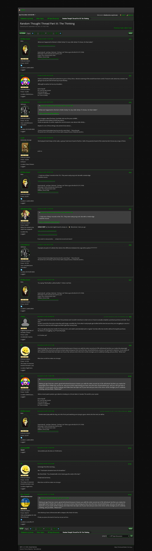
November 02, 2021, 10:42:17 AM (46, 411)
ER (21, 345)
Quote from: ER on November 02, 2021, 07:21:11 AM (54, 379)
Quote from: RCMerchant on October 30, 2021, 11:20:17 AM (56, 106)
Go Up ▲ (130, 547)
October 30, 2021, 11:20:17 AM (45, 39)
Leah (22, 138)
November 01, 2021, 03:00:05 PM (46, 316)
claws (23, 316)
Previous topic (119, 28)
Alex (22, 75)
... (38, 33)
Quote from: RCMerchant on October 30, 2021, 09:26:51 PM (56, 212)
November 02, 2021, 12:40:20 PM (46, 447)
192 (56, 33)
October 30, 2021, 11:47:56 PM (45, 209)
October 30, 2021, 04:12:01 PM (45, 75)
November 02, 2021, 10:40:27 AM (46, 376)
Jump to (104, 536)
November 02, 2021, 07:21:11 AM (46, 345)
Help (115, 547)
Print (130, 33)
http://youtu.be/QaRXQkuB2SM (47, 231)
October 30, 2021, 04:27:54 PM (45, 102)
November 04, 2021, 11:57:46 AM (46, 494)
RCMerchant (25, 39)
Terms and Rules (122, 547)
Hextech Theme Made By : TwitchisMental (30, 549)
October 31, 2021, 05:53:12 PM (45, 244)
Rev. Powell (25, 494)
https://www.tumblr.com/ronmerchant (48, 59)
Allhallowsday (26, 209)
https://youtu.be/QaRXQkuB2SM (47, 234)
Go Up (21, 529)
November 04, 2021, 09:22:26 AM (46, 463)
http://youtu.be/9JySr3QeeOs (46, 46)
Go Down (22, 33)
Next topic (128, 28)
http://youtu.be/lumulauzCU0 (46, 181)
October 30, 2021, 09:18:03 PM (45, 138)
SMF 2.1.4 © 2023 (24, 547)
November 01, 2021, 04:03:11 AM (46, 280)
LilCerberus (25, 102)
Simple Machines (33, 547)
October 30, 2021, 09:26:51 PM (45, 172)
